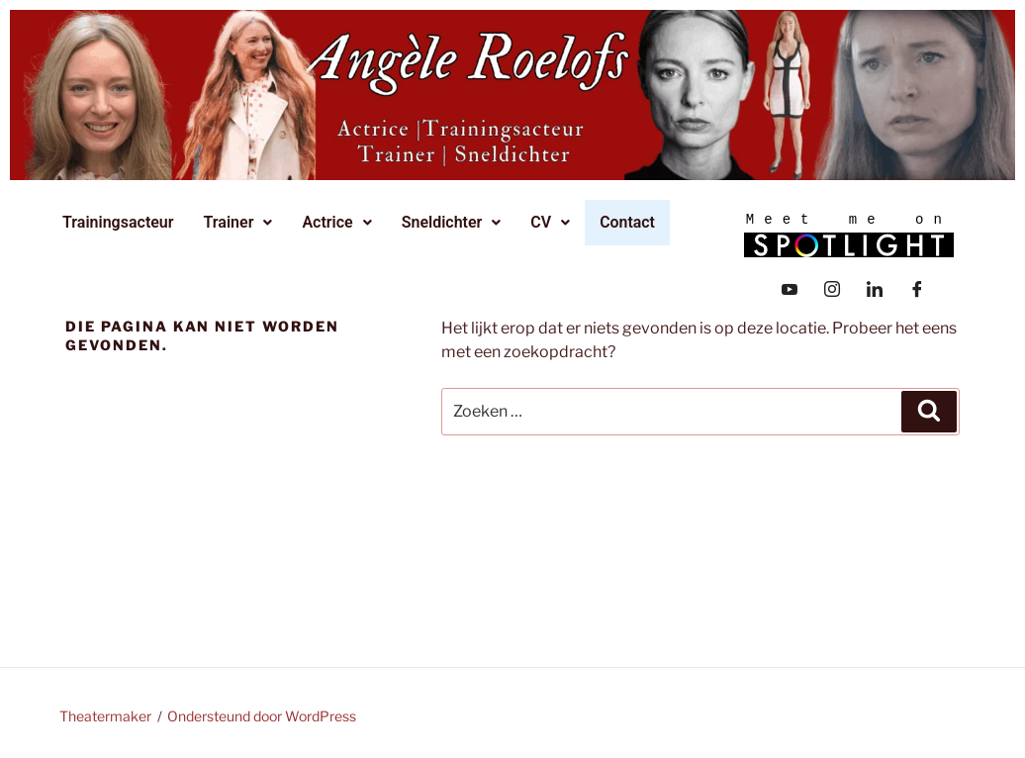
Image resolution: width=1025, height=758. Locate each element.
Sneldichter (455, 222)
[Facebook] (917, 287)
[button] (241, 222)
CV (553, 222)
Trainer (241, 222)
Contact (629, 222)
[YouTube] (789, 287)
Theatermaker (105, 716)
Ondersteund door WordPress (261, 716)
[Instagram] (832, 287)
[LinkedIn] (874, 287)
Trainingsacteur (121, 222)
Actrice (339, 222)
